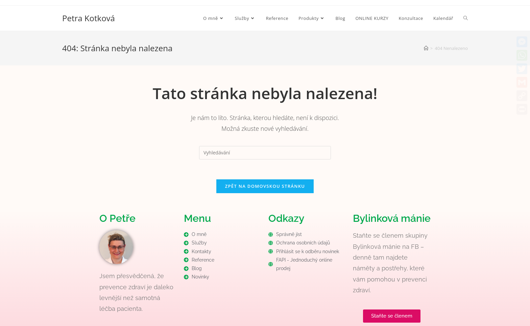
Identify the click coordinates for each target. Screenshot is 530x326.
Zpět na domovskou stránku (265, 186)
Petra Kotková (88, 18)
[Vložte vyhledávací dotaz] (265, 152)
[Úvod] (426, 48)
